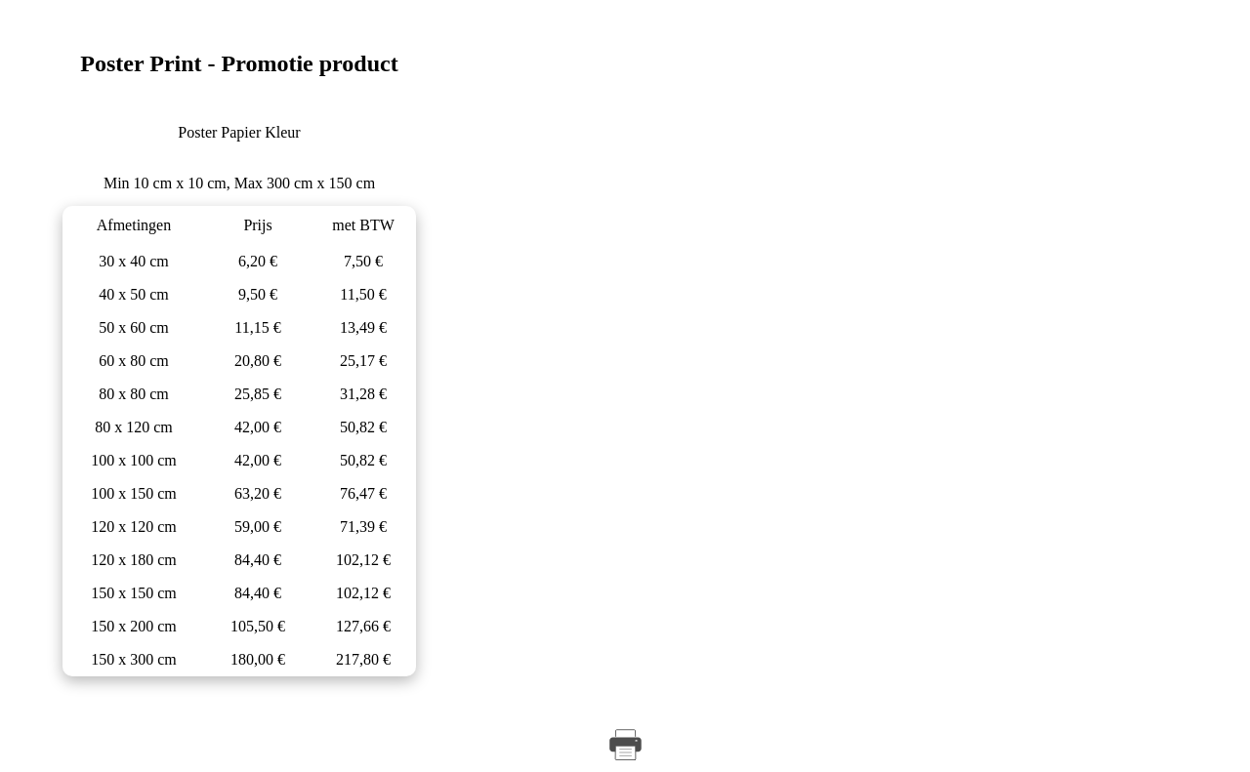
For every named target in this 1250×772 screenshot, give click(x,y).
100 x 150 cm (134, 493)
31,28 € (363, 394)
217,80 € (363, 659)
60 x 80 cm (134, 360)
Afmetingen (134, 225)
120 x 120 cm (134, 526)
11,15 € (257, 327)
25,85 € (257, 394)
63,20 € (257, 493)
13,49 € (363, 327)
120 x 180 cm (134, 559)
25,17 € (363, 360)
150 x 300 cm (134, 659)
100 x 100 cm (134, 460)
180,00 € (257, 659)
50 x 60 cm (134, 327)
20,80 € (257, 360)
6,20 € (257, 261)
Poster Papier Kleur (239, 132)
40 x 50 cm (134, 294)
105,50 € (257, 626)
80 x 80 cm (134, 394)
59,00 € (257, 526)
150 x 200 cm (134, 626)
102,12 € (363, 559)
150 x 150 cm (134, 593)
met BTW (363, 225)
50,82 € (363, 427)
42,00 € (257, 427)
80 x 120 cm (134, 427)
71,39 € (363, 526)
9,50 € (257, 294)
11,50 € (363, 294)
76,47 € (363, 493)
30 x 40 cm (134, 261)
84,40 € (257, 559)
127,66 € (363, 626)
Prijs (257, 225)
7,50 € (363, 261)
